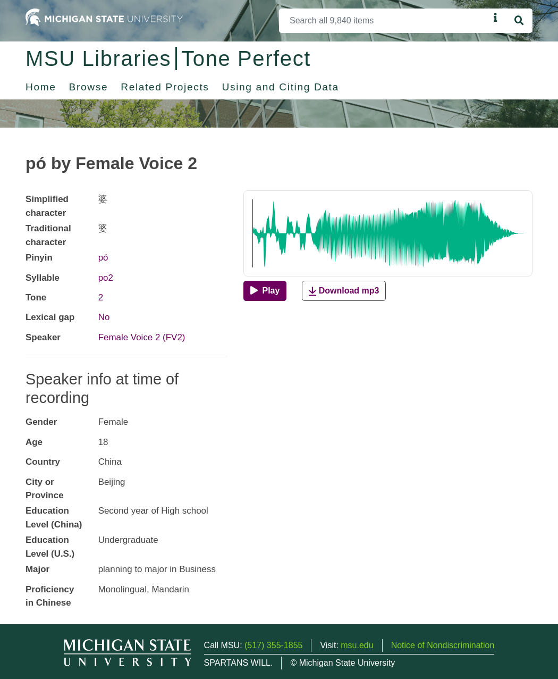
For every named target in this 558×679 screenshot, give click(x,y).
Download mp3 (344, 291)
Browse (88, 87)
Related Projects (165, 87)
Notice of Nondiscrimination (443, 645)
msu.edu (357, 645)
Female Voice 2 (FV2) (141, 337)
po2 (105, 278)
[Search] (384, 21)
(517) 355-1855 (273, 645)
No (104, 317)
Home (41, 87)
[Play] (264, 291)
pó (103, 258)
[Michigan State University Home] (104, 17)
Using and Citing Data (280, 87)
